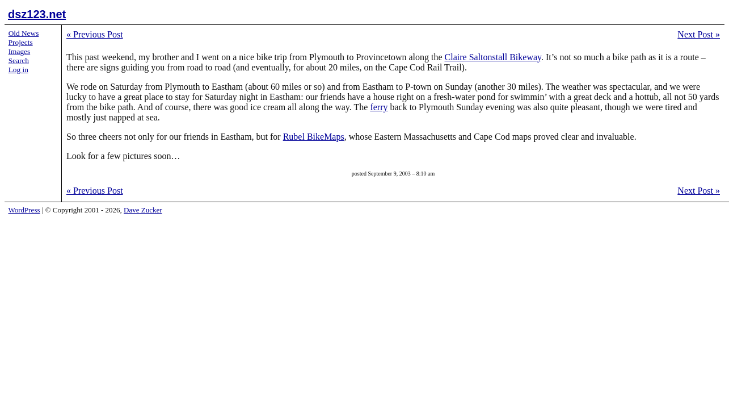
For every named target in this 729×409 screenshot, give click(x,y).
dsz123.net (37, 14)
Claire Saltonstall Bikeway (493, 57)
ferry (378, 107)
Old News (24, 33)
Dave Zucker (143, 210)
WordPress (24, 210)
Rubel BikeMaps (313, 136)
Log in (18, 69)
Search (19, 60)
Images (20, 51)
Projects (21, 42)
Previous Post (94, 34)
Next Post (698, 34)
